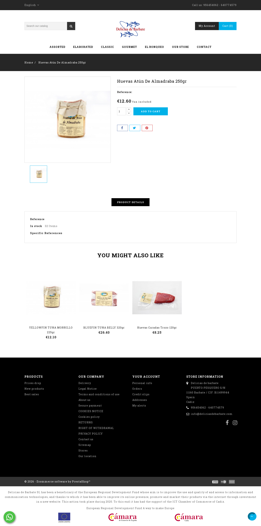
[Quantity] (121, 111)
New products (34, 388)
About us (84, 400)
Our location (87, 456)
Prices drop (32, 383)
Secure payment (90, 405)
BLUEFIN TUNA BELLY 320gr (104, 327)
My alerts (139, 405)
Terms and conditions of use (99, 394)
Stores (83, 450)
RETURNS (85, 422)
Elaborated (83, 47)
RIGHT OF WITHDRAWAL (96, 428)
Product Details (130, 202)
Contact (204, 47)
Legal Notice (87, 388)
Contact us (85, 439)
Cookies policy (89, 416)
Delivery (84, 383)
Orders (137, 388)
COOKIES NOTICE (90, 411)
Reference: (124, 92)
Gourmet (129, 47)
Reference (37, 219)
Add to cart (150, 111)
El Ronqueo (154, 47)
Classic (107, 47)
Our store (180, 47)
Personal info (142, 383)
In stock (36, 226)
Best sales (31, 394)
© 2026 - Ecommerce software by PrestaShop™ (57, 481)
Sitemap (84, 445)
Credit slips (141, 394)
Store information (204, 376)
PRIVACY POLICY (90, 433)
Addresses (139, 400)
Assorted (57, 47)
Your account (146, 376)
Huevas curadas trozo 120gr (157, 327)
